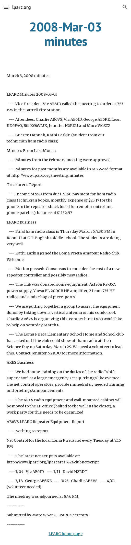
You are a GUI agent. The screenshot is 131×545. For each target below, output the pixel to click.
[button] (6, 7)
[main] (66, 34)
